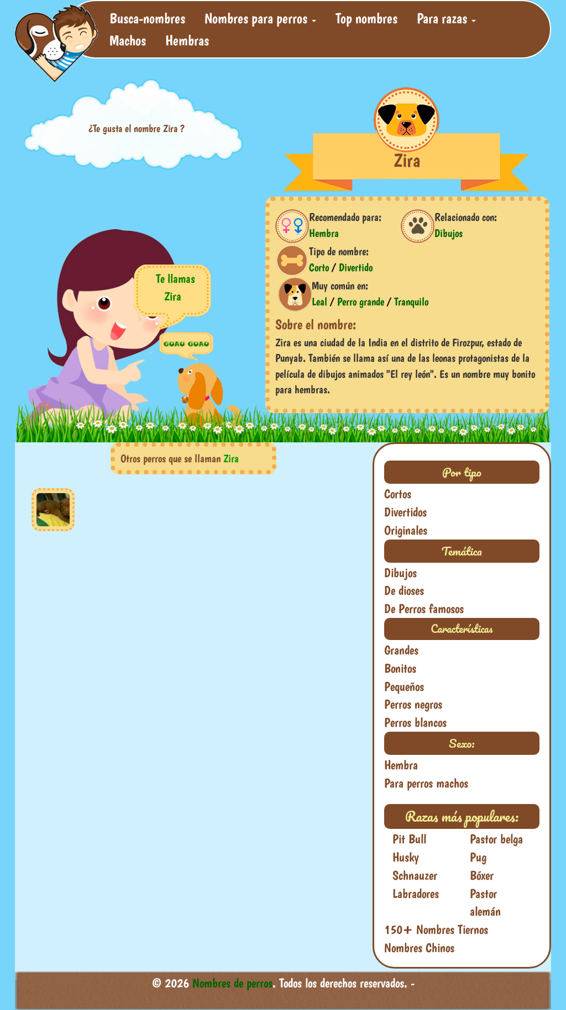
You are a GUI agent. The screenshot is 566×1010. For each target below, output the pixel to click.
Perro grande (360, 301)
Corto (319, 267)
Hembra (324, 233)
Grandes (401, 650)
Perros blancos (415, 722)
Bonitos (400, 668)
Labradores (415, 893)
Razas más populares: (461, 816)
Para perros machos (426, 783)
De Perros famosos (424, 608)
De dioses (404, 590)
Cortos (397, 493)
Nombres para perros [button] (260, 18)
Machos (127, 40)
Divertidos (405, 512)
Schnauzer (414, 875)
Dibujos (448, 233)
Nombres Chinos (419, 947)
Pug (478, 857)
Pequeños (404, 686)
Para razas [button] (446, 18)
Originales (405, 530)
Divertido (356, 267)
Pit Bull (409, 839)
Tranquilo (411, 301)
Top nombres (366, 18)
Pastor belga (496, 839)
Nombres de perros (232, 983)
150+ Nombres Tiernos (436, 929)
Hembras (187, 40)
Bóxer (482, 875)
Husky (405, 857)
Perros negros (413, 704)
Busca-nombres (147, 18)
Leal (319, 301)
